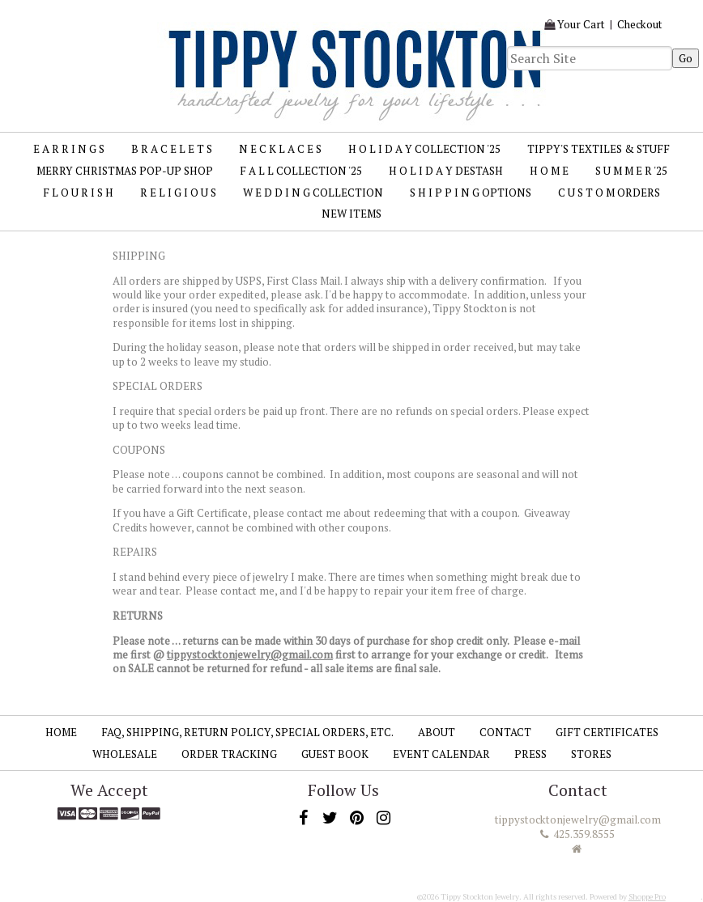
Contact (505, 732)
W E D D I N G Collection (313, 192)
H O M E (549, 170)
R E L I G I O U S (178, 192)
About (436, 732)
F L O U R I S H (78, 192)
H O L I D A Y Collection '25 (424, 149)
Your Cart (581, 24)
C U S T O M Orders (609, 192)
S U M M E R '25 (631, 170)
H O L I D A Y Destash (446, 170)
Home (61, 732)
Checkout (640, 24)
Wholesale (124, 754)
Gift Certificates (607, 732)
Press (530, 754)
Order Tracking (229, 754)
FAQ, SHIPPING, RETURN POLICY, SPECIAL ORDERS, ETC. (247, 732)
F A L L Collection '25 (301, 170)
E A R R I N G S (68, 149)
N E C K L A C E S (280, 149)
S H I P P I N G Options (470, 192)
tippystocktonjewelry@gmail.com (250, 654)
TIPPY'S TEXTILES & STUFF (598, 149)
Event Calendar (441, 754)
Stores (591, 754)
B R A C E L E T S (171, 149)
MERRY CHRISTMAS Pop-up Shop (124, 170)
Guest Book (335, 754)
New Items (351, 213)
